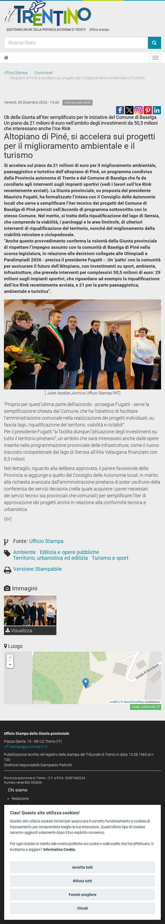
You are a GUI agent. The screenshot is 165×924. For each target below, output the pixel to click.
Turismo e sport (110, 558)
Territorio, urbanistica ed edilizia (50, 558)
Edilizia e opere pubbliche (69, 552)
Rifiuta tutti (82, 881)
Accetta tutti (82, 867)
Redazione (20, 798)
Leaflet (114, 701)
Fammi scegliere (83, 895)
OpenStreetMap (134, 701)
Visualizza (19, 630)
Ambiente (24, 552)
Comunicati (43, 73)
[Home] (6, 57)
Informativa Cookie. (59, 849)
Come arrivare (145, 707)
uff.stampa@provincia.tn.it (25, 747)
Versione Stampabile (37, 569)
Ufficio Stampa (16, 73)
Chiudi (82, 908)
